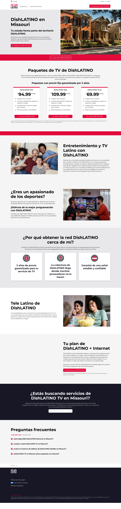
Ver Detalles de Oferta (16, 494)
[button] (70, 411)
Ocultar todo (26, 435)
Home (12, 465)
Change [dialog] (15, 1)
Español (103, 1)
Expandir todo (16, 435)
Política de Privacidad (18, 480)
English (108, 1)
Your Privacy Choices (19, 483)
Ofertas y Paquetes (17, 486)
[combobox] (59, 411)
